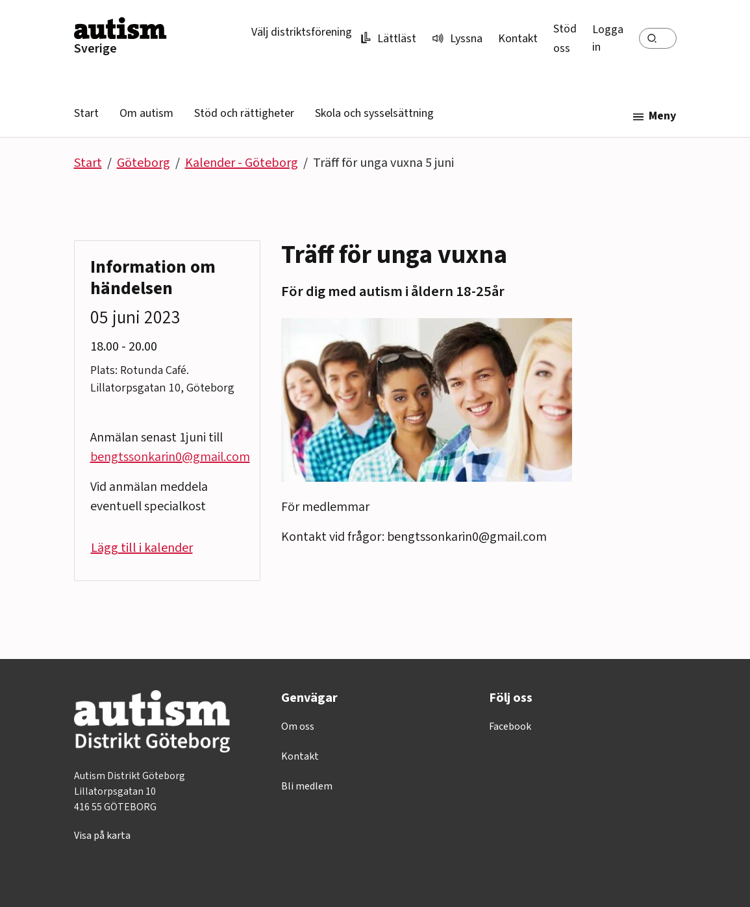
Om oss (297, 726)
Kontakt (518, 39)
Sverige (95, 49)
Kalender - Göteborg (241, 163)
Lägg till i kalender (142, 548)
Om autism (146, 113)
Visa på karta (102, 835)
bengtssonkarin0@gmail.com (170, 457)
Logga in (607, 38)
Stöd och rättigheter (244, 113)
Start (86, 113)
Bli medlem (306, 786)
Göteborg (143, 163)
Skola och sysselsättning (374, 113)
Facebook (510, 726)
